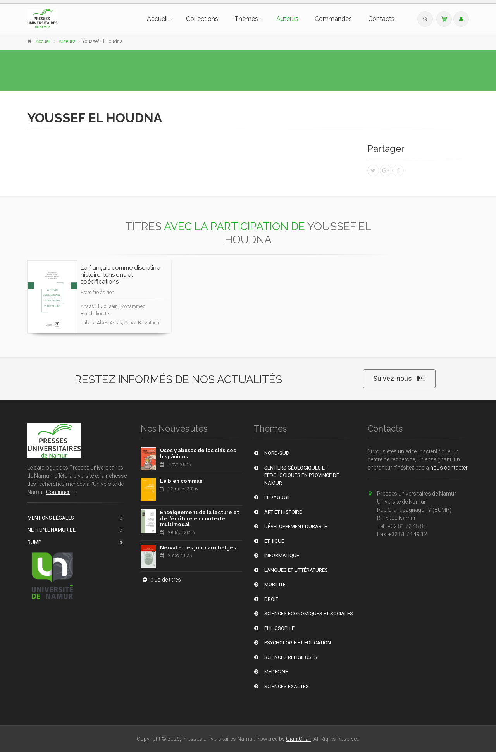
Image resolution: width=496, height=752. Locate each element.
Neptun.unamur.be (52, 530)
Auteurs (287, 18)
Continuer (61, 492)
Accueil (157, 18)
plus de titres (161, 579)
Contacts (381, 18)
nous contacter (449, 468)
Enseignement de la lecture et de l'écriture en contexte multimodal (199, 518)
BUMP (34, 542)
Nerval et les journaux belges (198, 548)
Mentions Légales (51, 518)
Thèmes (246, 18)
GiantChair (298, 739)
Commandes (333, 18)
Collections (202, 18)
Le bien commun (181, 481)
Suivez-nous (399, 379)
